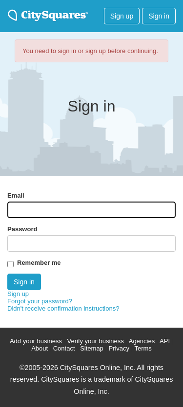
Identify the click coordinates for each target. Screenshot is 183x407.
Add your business (36, 341)
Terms (142, 348)
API (165, 341)
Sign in (158, 16)
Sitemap (91, 348)
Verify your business (95, 341)
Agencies (142, 341)
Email (15, 195)
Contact (64, 348)
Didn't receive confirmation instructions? (63, 308)
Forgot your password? (39, 301)
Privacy (118, 348)
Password (22, 229)
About (39, 348)
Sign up (121, 16)
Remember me (39, 262)
